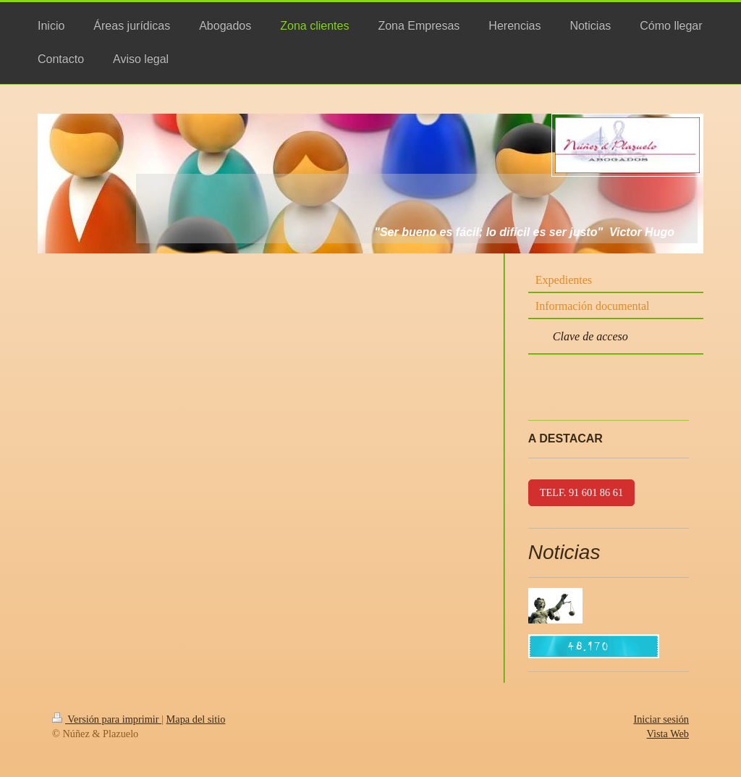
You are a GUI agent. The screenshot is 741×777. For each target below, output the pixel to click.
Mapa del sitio (196, 719)
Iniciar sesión (661, 719)
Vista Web (668, 733)
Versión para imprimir (106, 719)
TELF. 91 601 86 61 (581, 492)
